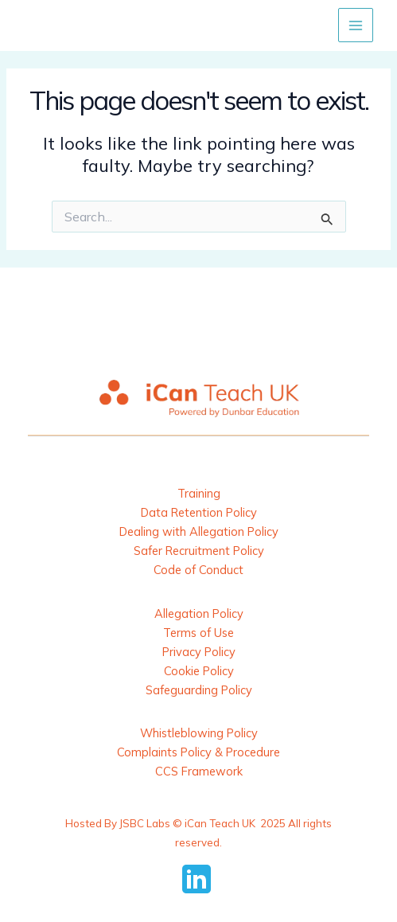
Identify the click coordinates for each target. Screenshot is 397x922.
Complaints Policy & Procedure (198, 752)
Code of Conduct (198, 569)
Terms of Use (198, 632)
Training (198, 493)
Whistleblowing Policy (199, 732)
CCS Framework (199, 771)
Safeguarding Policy (199, 689)
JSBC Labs (144, 823)
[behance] (198, 879)
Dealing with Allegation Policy (198, 531)
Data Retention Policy (199, 512)
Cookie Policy (199, 670)
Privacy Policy (198, 651)
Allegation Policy (198, 613)
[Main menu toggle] (355, 25)
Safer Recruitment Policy (199, 550)
